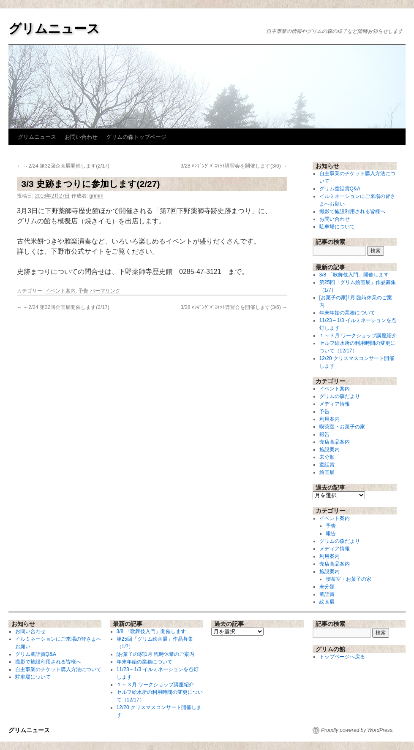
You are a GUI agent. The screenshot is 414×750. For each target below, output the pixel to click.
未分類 (327, 457)
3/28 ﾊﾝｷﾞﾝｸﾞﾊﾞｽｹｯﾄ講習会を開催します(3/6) (233, 166)
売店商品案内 (334, 442)
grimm (96, 196)
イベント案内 (60, 291)
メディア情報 (334, 404)
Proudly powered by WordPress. (357, 730)
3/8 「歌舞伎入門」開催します (354, 275)
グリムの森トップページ (136, 137)
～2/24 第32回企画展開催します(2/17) (63, 166)
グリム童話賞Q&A (339, 189)
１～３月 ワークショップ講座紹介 (358, 335)
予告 (83, 291)
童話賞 (327, 465)
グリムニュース (54, 28)
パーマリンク (105, 291)
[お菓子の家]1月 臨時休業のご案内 (156, 654)
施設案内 (329, 449)
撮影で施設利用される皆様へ (352, 211)
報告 (324, 434)
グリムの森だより (339, 396)
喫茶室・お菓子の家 (342, 427)
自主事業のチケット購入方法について (58, 669)
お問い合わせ (81, 137)
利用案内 (329, 419)
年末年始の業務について (347, 313)
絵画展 (327, 472)
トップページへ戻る (342, 657)
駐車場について (337, 227)
